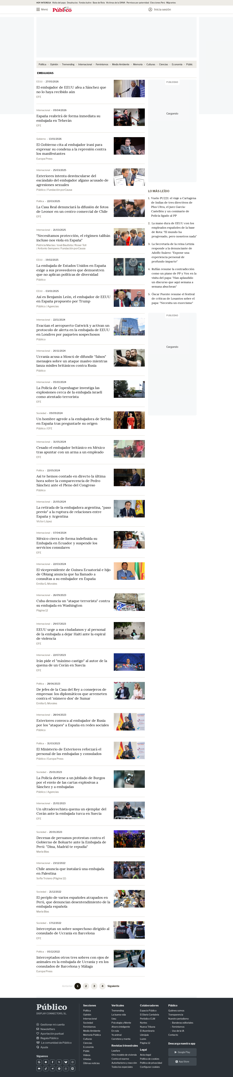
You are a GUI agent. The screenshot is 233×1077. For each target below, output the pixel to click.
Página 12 (42, 610)
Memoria (138, 64)
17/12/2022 (55, 923)
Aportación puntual (50, 1033)
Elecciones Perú (157, 2)
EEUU (39, 81)
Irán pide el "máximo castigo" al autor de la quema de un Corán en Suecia (71, 663)
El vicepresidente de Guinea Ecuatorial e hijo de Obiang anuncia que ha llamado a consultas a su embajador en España (73, 574)
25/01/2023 (55, 772)
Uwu (113, 1018)
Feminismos (102, 64)
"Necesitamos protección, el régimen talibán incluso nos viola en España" (73, 237)
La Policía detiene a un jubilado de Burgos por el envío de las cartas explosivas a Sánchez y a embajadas (70, 782)
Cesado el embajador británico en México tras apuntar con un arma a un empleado (70, 449)
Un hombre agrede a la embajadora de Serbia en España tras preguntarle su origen (73, 421)
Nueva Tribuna (147, 1026)
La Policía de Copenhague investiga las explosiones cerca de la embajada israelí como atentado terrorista (69, 392)
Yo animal (116, 1034)
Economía (177, 64)
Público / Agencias (47, 306)
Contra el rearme (120, 1058)
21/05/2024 (59, 501)
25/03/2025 (59, 170)
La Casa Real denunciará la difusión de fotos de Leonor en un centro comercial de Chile (72, 209)
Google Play (182, 1052)
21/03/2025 (59, 229)
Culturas (150, 64)
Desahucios (72, 2)
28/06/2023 (53, 683)
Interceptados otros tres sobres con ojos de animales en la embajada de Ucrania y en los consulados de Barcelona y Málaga (72, 962)
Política (42, 64)
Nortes (143, 1022)
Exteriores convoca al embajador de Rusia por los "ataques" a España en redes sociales (72, 722)
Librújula (144, 1034)
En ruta (115, 1030)
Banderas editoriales (182, 1022)
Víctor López (44, 521)
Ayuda (42, 1047)
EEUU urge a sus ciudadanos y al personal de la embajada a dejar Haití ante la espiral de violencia (70, 634)
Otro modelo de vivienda (124, 1054)
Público (41, 279)
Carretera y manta (120, 1038)
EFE (38, 96)
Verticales (117, 1005)
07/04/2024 (59, 532)
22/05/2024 (53, 470)
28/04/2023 (59, 714)
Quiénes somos (176, 1010)
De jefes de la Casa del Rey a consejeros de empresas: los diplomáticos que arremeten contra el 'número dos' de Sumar (71, 694)
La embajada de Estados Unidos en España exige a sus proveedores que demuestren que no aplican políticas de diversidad (71, 270)
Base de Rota (99, 2)
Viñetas (87, 1059)
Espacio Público (148, 1010)
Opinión (54, 64)
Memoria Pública (92, 1034)
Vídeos (86, 1055)
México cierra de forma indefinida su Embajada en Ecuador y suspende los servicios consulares (66, 543)
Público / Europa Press (49, 758)
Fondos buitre (85, 2)
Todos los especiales (122, 1067)
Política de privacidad (151, 1062)
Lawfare (115, 1050)
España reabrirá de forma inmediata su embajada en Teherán (68, 118)
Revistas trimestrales (124, 1045)
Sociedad (41, 413)
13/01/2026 (55, 138)
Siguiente (113, 986)
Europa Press (44, 158)
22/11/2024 (59, 319)
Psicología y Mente (121, 1022)
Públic (189, 64)
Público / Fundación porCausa (54, 189)
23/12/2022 (59, 863)
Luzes (143, 1038)
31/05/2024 (59, 441)
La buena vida (118, 1014)
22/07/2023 (59, 655)
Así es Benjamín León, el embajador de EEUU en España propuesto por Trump (73, 299)
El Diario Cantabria (149, 1014)
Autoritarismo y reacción (124, 1062)
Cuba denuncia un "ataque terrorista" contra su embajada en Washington (73, 603)
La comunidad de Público (54, 1042)
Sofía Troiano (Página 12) (51, 878)
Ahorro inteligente (120, 1026)
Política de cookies (149, 1058)
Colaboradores (149, 1005)
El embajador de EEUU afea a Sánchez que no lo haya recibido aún (71, 89)
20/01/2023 (55, 832)
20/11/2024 (59, 350)
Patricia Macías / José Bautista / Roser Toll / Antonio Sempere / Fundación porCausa (61, 247)
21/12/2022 (55, 891)
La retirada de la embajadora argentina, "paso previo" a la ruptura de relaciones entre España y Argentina (73, 512)
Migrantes (171, 2)
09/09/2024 (56, 413)
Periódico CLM (147, 1018)
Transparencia (175, 1014)
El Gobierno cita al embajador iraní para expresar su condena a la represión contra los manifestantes (71, 149)
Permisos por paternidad (138, 2)
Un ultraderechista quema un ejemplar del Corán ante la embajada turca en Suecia (71, 811)
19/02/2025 (52, 259)
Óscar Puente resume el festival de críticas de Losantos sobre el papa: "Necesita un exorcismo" (173, 298)
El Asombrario (147, 1030)
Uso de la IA (178, 1030)
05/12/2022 (53, 951)
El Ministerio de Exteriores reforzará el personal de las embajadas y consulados (68, 751)
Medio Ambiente (120, 64)
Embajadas (45, 73)
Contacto (173, 1034)
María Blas (42, 851)
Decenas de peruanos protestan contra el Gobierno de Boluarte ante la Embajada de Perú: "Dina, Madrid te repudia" (71, 842)
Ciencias (163, 64)
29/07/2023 (59, 623)
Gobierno (41, 138)
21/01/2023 (59, 803)
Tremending (68, 64)
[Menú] (44, 10)
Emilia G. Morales (46, 583)
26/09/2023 (59, 595)
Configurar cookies (150, 1067)
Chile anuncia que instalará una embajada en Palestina (70, 871)
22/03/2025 (53, 201)
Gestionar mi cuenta (50, 1024)
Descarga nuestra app (181, 1043)
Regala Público (47, 1038)
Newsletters (45, 1029)
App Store (182, 1061)
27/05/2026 (52, 81)
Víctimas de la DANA (115, 2)
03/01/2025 (52, 291)
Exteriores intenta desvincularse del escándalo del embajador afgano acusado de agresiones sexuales (72, 180)
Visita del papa (59, 2)
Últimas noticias (91, 1063)
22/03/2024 (59, 564)
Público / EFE (44, 428)
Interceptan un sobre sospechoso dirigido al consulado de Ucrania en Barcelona (72, 930)
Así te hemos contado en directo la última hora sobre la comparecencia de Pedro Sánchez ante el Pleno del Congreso (70, 480)
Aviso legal (145, 1054)
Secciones (89, 1005)
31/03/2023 (53, 743)
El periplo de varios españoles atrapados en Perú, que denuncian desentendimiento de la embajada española (73, 902)
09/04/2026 (60, 110)
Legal (143, 1049)
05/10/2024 (59, 382)
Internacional (85, 64)
